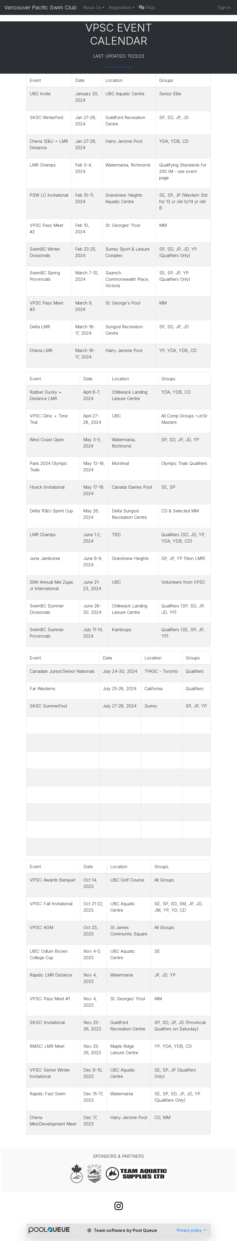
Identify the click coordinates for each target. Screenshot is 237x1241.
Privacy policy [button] (190, 1230)
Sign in (224, 7)
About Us (92, 7)
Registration (120, 7)
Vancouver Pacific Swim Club (40, 7)
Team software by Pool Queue (122, 1230)
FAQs (147, 7)
